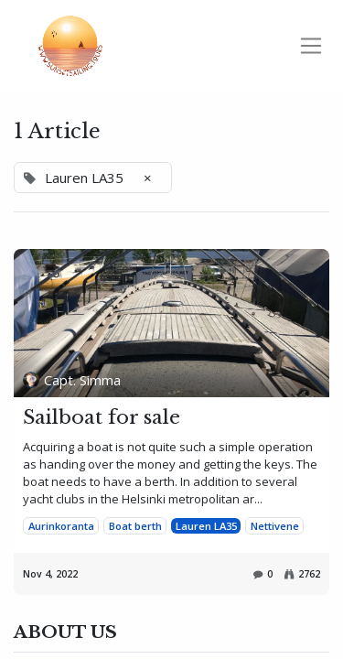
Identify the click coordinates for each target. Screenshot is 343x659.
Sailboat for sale (101, 417)
